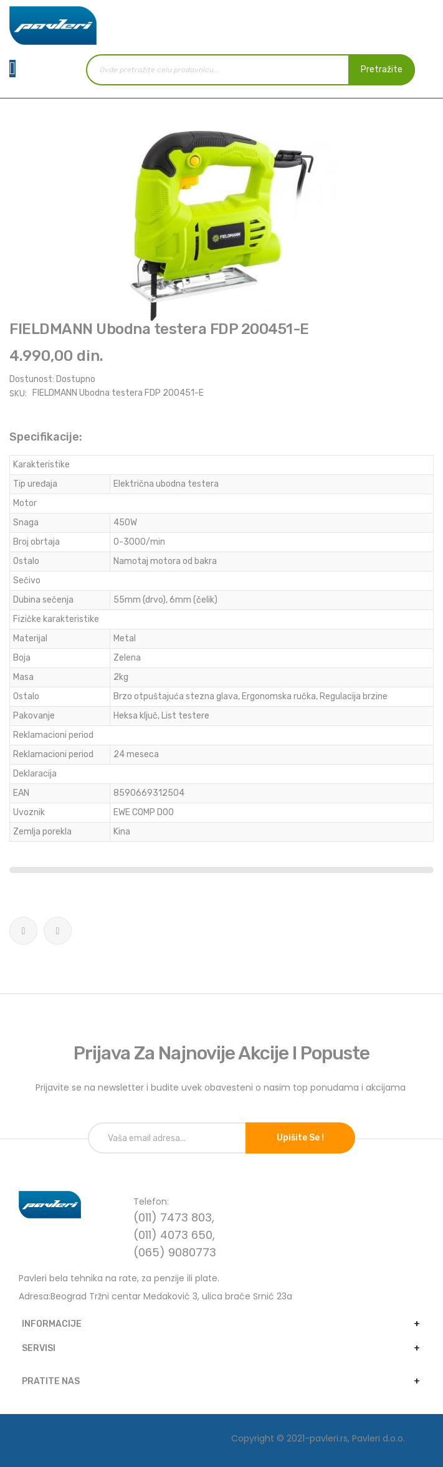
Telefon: (151, 1201)
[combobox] (250, 69)
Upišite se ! (300, 1137)
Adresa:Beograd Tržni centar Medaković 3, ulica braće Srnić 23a (155, 1296)
